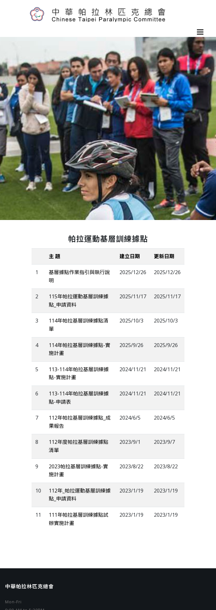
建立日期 (129, 256)
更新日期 (164, 256)
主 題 (54, 256)
